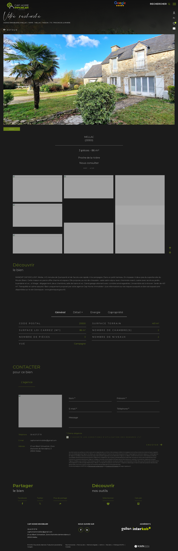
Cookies (67, 547)
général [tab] (60, 312)
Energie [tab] (95, 312)
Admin (101, 545)
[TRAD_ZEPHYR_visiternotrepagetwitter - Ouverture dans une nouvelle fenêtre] (86, 530)
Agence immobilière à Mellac (15, 23)
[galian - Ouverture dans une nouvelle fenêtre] (126, 529)
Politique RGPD (118, 545)
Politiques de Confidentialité (95, 466)
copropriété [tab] (115, 312)
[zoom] (37, 177)
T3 (51, 23)
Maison (45, 23)
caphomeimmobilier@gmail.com (43, 440)
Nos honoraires (70, 545)
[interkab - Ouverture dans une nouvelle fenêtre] (142, 529)
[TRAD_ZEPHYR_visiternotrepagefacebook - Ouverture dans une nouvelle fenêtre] (80, 530)
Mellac (38, 23)
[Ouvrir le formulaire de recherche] (159, 4)
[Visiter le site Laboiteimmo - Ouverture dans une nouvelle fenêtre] (142, 547)
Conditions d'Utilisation (112, 466)
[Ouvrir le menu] (174, 4)
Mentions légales (92, 545)
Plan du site (81, 545)
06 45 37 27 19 (36, 435)
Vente (31, 23)
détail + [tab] (78, 312)
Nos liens (109, 545)
